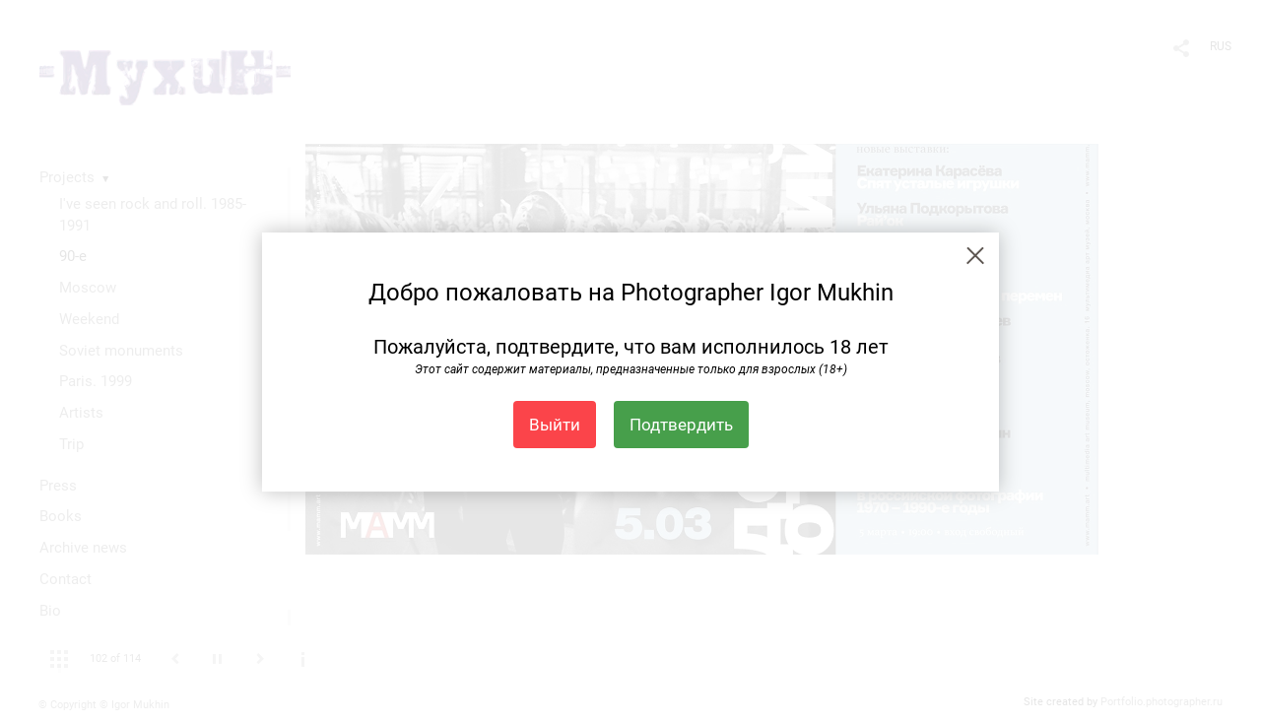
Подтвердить (681, 424)
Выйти (554, 424)
